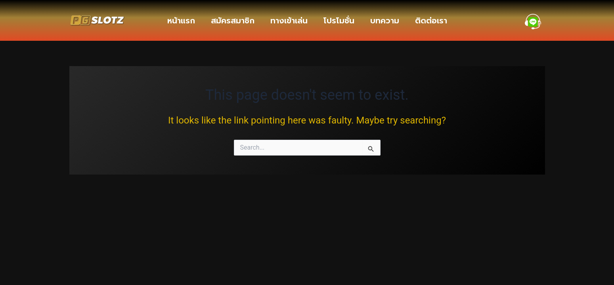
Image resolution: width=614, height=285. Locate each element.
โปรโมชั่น (338, 21)
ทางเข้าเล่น (289, 21)
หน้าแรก (181, 21)
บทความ (384, 21)
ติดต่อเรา (431, 21)
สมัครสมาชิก (232, 21)
